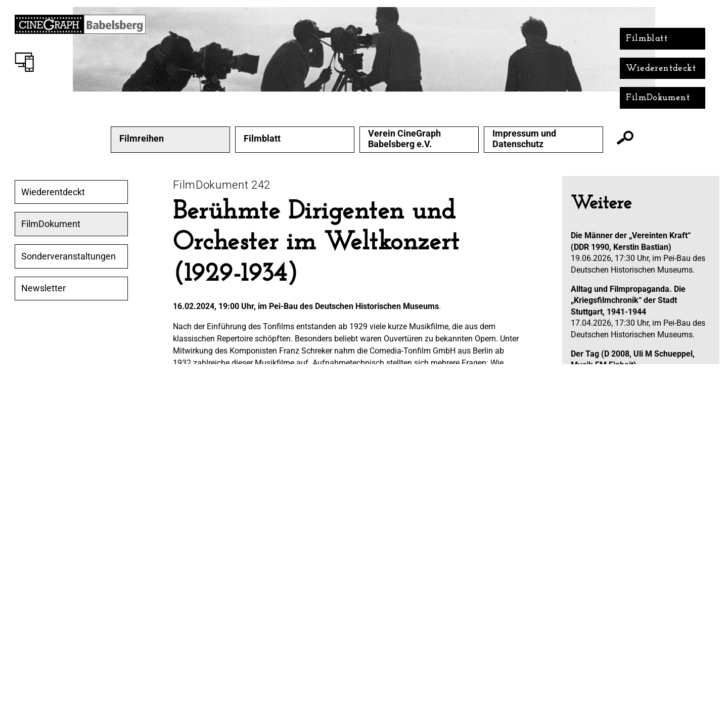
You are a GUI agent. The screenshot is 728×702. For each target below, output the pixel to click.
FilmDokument (658, 98)
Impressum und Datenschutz (524, 138)
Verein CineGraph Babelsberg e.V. (404, 138)
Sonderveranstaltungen (68, 256)
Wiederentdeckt (661, 68)
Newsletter (43, 288)
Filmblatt (647, 38)
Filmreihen (141, 139)
